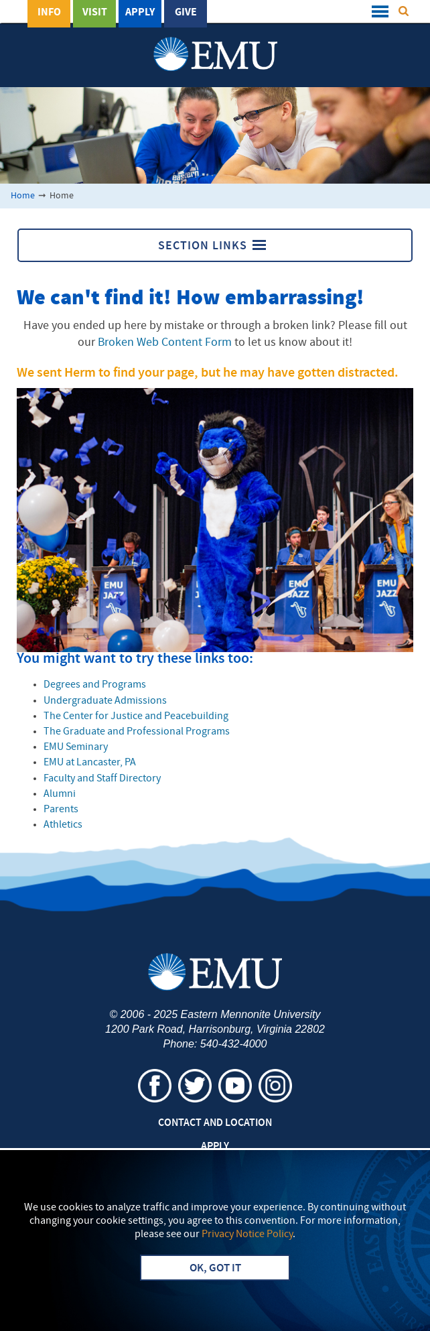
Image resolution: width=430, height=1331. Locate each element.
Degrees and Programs (95, 685)
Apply (140, 12)
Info (49, 12)
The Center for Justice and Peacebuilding (136, 716)
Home (23, 196)
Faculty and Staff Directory (102, 778)
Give (186, 12)
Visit (94, 12)
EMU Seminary (76, 747)
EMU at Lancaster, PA (90, 762)
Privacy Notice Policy (247, 1234)
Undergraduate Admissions (105, 701)
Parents (61, 809)
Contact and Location (215, 1123)
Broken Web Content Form (165, 342)
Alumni (60, 794)
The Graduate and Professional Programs (137, 731)
